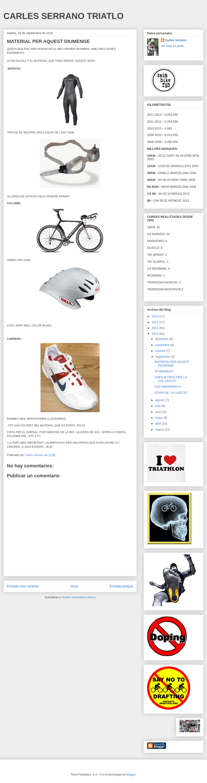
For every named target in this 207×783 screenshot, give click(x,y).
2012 (155, 322)
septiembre (163, 356)
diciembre (162, 339)
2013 (155, 316)
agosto (160, 400)
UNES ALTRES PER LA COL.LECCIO (171, 379)
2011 (155, 328)
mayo (159, 417)
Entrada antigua (121, 586)
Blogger (131, 774)
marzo (160, 429)
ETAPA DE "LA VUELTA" (171, 392)
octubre (160, 351)
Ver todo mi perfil (172, 46)
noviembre (162, 345)
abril (158, 423)
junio (158, 412)
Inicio (74, 586)
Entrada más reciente (23, 586)
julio (158, 406)
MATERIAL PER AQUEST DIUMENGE (172, 363)
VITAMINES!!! (164, 371)
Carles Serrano (176, 40)
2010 (155, 333)
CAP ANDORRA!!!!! (168, 386)
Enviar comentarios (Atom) (79, 597)
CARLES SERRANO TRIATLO (63, 16)
